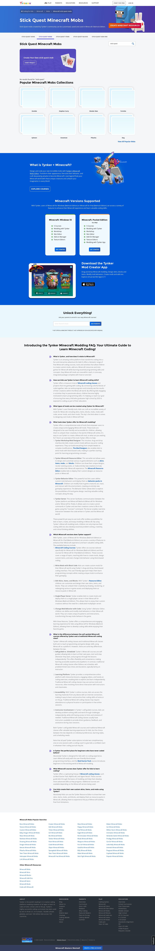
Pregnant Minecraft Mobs (115, 850)
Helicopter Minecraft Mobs (29, 856)
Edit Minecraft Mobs (55, 827)
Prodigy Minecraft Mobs (114, 839)
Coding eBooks (64, 917)
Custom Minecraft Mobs (28, 830)
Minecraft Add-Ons (26, 878)
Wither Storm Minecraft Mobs (116, 830)
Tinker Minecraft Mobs (56, 830)
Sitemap (62, 915)
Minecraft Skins (25, 872)
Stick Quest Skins (28, 37)
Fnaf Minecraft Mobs (85, 830)
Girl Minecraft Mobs (55, 833)
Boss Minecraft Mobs (27, 824)
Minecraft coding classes (87, 383)
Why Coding (83, 911)
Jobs (60, 911)
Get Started (60, 249)
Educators (70, 3)
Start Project (30, 63)
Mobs (48, 11)
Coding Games (104, 902)
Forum (61, 920)
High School (123, 913)
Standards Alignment (126, 922)
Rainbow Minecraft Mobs (28, 839)
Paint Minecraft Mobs (56, 842)
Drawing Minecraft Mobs (28, 842)
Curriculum (83, 904)
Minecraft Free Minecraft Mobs (59, 856)
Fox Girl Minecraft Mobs (86, 845)
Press (61, 908)
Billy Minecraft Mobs (85, 850)
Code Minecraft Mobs (56, 845)
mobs (62, 463)
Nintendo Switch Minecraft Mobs (117, 836)
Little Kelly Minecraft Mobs (115, 845)
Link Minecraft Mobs (27, 859)
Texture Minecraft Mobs (28, 827)
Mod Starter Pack (84, 761)
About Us (62, 904)
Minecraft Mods (25, 884)
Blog (60, 902)
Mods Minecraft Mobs (85, 839)
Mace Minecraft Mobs (27, 836)
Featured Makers (85, 913)
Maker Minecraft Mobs (114, 824)
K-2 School (122, 917)
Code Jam (102, 922)
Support (95, 3)
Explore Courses (40, 189)
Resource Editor (95, 581)
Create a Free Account (92, 948)
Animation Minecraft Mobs (115, 833)
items (57, 463)
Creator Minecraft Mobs (57, 824)
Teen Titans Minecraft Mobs (29, 853)
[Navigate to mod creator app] (52, 280)
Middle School (124, 911)
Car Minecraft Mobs (113, 827)
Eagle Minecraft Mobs (85, 833)
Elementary (123, 908)
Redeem (82, 908)
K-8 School (122, 920)
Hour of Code (103, 924)
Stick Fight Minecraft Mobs (87, 856)
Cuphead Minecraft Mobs (115, 853)
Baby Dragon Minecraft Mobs (30, 833)
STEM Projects (124, 928)
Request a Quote (124, 931)
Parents (58, 3)
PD (119, 924)
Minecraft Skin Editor (106, 908)
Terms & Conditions (49, 940)
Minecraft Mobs (25, 869)
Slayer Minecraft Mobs (56, 847)
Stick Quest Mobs (45, 37)
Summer (82, 920)
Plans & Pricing (84, 915)
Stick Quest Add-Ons (99, 37)
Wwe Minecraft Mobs (85, 824)
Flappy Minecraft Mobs (85, 827)
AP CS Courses (124, 915)
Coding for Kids (28, 11)
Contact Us (92, 940)
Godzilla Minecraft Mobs (86, 847)
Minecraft (40, 11)
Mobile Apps (63, 913)
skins (102, 461)
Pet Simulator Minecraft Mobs (88, 836)
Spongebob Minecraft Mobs (58, 850)
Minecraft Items (25, 881)
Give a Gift (82, 906)
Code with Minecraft (26, 887)
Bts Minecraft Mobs (55, 836)
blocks (71, 463)
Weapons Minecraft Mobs (86, 842)
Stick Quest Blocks (80, 37)
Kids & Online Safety (74, 940)
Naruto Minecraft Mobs (28, 847)
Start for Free (119, 3)
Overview (82, 902)
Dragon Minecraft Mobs (28, 845)
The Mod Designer (80, 448)
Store (61, 922)
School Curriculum (125, 904)
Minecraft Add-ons (105, 915)
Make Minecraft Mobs (85, 853)
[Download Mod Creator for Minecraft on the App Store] (88, 284)
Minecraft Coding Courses (65, 548)
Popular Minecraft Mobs (114, 856)
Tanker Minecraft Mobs (56, 839)
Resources (83, 3)
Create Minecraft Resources (125, 25)
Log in (130, 3)
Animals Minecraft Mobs (114, 847)
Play (48, 3)
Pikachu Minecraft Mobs (28, 850)
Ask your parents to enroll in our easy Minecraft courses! (77, 317)
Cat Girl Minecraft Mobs (114, 842)
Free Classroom (124, 906)
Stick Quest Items (62, 37)
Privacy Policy (61, 940)
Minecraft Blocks (25, 875)
